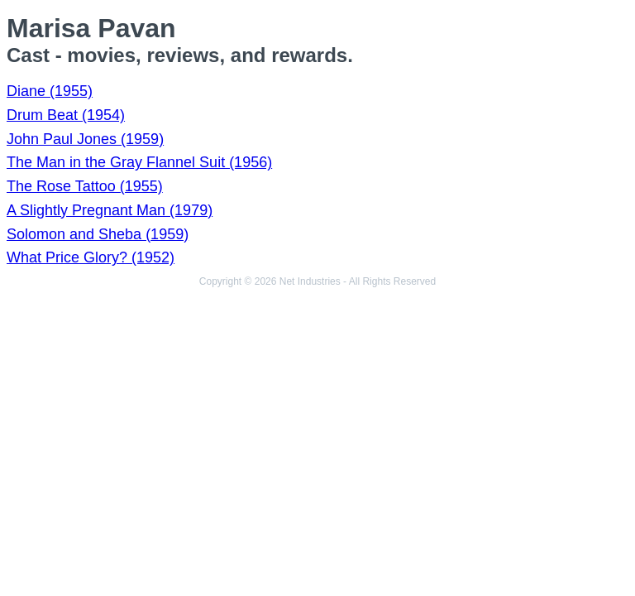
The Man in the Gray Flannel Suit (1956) (139, 162)
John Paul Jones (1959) (85, 139)
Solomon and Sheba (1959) (98, 234)
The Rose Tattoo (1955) (85, 186)
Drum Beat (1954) (66, 115)
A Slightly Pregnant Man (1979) (109, 210)
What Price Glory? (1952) (90, 257)
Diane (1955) (50, 91)
